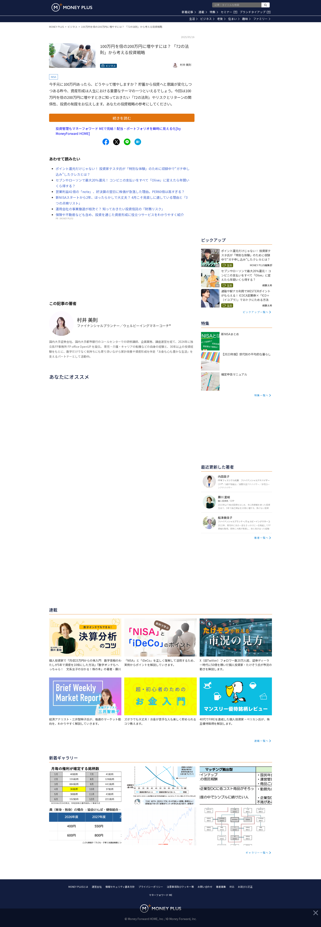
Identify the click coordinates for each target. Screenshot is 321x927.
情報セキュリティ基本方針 (120, 886)
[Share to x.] (116, 142)
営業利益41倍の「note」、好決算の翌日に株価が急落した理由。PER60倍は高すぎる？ (120, 191)
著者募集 (221, 886)
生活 (193, 19)
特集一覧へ (261, 395)
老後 (221, 19)
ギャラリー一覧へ (257, 852)
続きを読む (122, 118)
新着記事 (189, 12)
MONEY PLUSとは (78, 886)
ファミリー (261, 19)
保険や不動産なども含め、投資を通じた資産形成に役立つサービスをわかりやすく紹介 (120, 214)
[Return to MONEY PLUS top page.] (72, 7)
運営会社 (97, 886)
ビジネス (207, 19)
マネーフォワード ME (160, 895)
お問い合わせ (205, 886)
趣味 (246, 19)
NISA (53, 77)
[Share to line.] (127, 142)
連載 (203, 12)
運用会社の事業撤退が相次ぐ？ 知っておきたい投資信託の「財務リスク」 (110, 208)
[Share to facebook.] (105, 142)
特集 (214, 12)
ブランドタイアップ (255, 12)
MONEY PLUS (56, 26)
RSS (232, 886)
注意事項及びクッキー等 (180, 886)
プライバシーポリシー (150, 886)
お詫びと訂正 (245, 886)
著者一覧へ (261, 537)
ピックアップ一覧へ (256, 312)
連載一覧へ (261, 740)
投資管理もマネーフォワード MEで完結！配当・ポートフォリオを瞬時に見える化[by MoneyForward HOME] (118, 131)
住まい (233, 19)
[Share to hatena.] (138, 142)
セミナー (229, 12)
